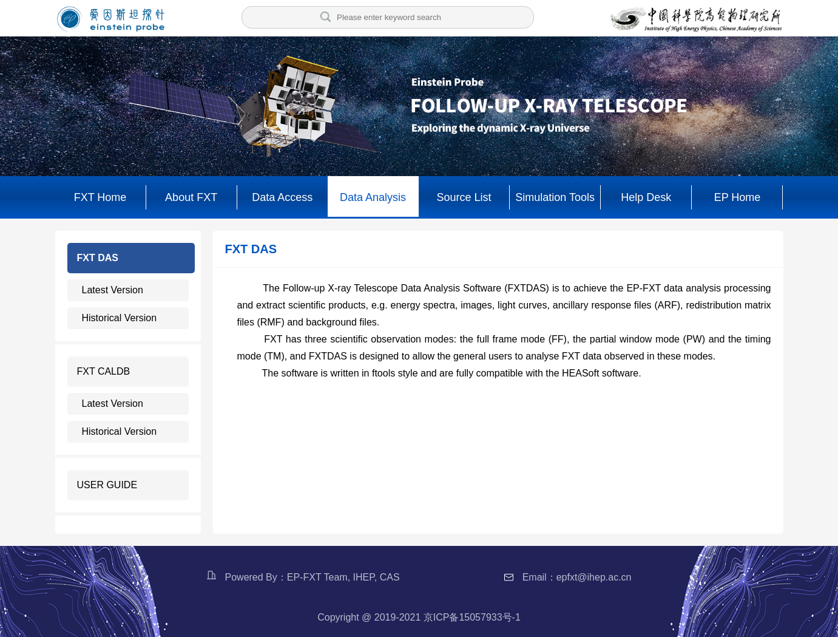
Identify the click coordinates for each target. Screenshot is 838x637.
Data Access (282, 197)
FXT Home (100, 197)
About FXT (191, 197)
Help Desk (646, 197)
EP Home (737, 197)
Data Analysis (373, 197)
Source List (464, 197)
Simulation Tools (555, 197)
